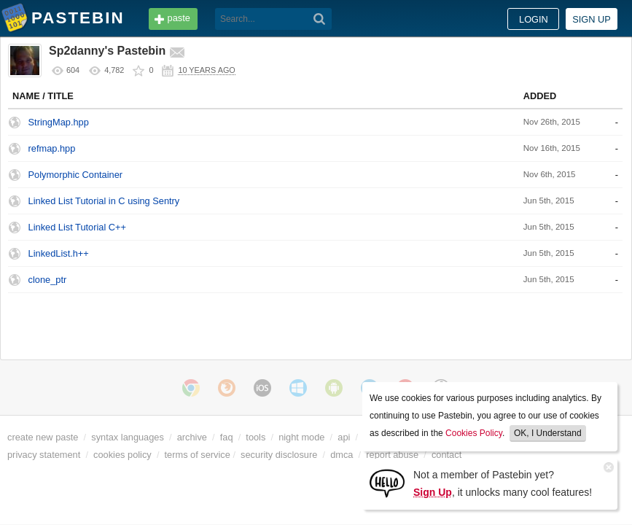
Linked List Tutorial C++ (77, 227)
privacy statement (43, 454)
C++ (551, 121)
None (553, 200)
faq (226, 437)
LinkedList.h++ (58, 253)
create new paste (42, 437)
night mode (301, 437)
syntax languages (127, 437)
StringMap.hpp (58, 122)
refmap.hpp (52, 148)
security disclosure (279, 454)
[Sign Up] (387, 482)
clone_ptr (47, 279)
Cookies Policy (473, 433)
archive (192, 437)
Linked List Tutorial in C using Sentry (104, 200)
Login (533, 19)
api (344, 437)
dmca (341, 454)
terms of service (197, 454)
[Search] (320, 19)
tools (255, 437)
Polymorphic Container (75, 174)
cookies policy (122, 454)
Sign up (591, 19)
